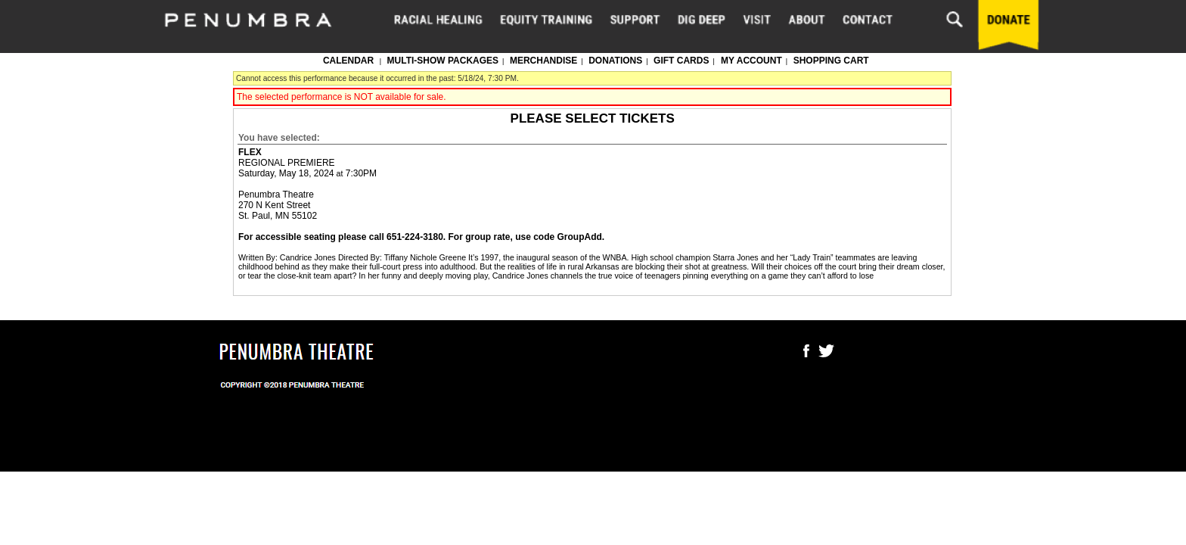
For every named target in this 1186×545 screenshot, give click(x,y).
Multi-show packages (443, 60)
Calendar (348, 60)
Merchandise (543, 60)
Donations (615, 60)
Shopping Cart (831, 60)
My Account (750, 60)
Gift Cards (681, 60)
